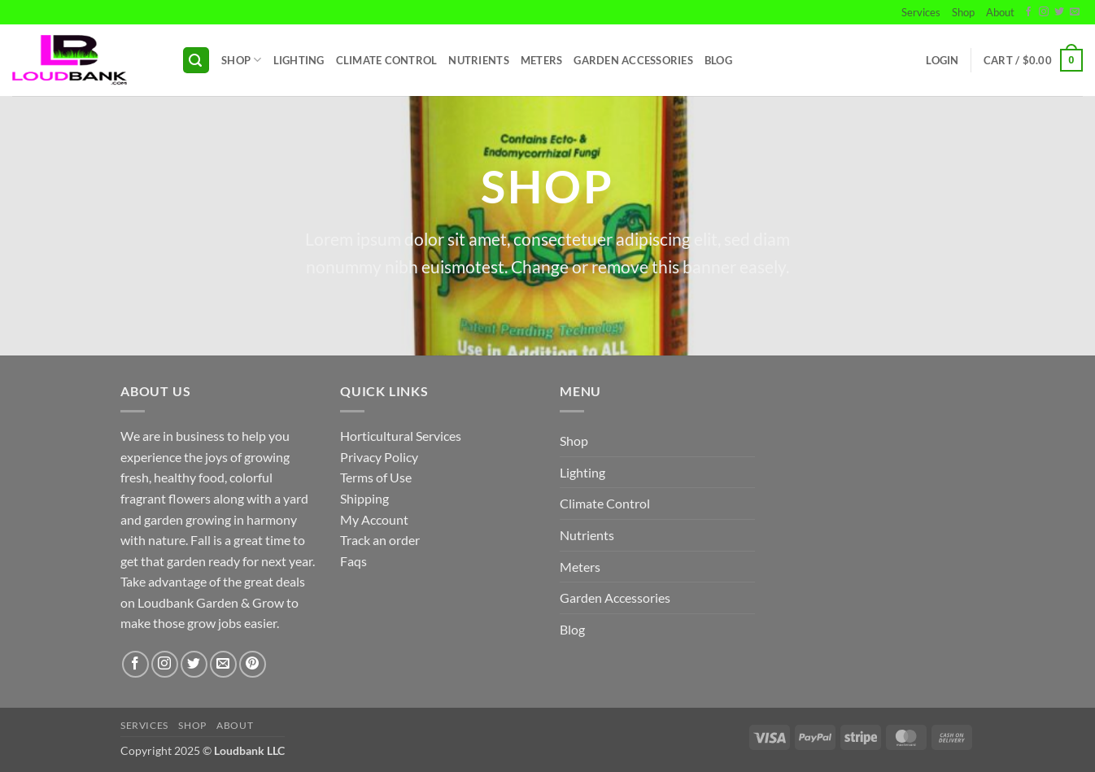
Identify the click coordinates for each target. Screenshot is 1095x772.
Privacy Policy (379, 457)
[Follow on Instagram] (1044, 12)
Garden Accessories (633, 60)
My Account (374, 519)
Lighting (299, 60)
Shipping (364, 498)
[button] (196, 60)
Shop (963, 12)
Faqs (353, 561)
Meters (542, 60)
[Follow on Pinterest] (252, 664)
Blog (718, 60)
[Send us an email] (1075, 12)
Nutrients (478, 60)
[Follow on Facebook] (1028, 12)
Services (920, 12)
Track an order (380, 539)
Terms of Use (376, 477)
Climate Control (387, 60)
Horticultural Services (400, 435)
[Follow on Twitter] (1059, 12)
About (1000, 12)
